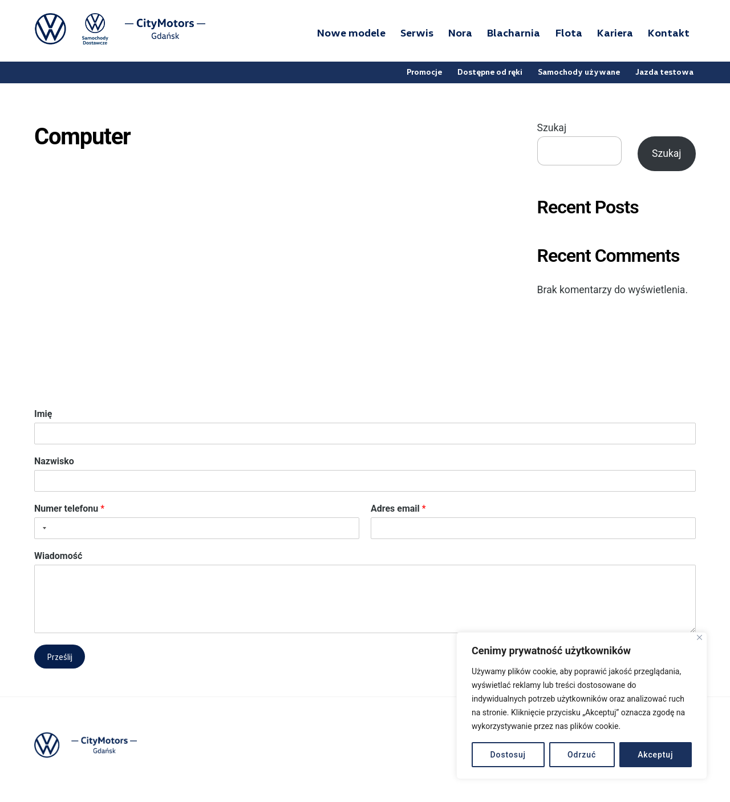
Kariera (615, 33)
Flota (568, 33)
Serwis (416, 33)
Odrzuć (581, 754)
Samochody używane (579, 72)
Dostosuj (508, 754)
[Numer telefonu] (196, 529)
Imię (43, 415)
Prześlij (59, 657)
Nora (460, 33)
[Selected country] (42, 529)
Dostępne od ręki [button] (490, 72)
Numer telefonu (69, 509)
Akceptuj (655, 754)
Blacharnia (513, 33)
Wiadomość (58, 556)
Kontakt (669, 33)
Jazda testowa (665, 72)
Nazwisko (54, 462)
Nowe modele (351, 33)
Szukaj (551, 129)
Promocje (425, 72)
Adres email (398, 509)
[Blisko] (699, 637)
